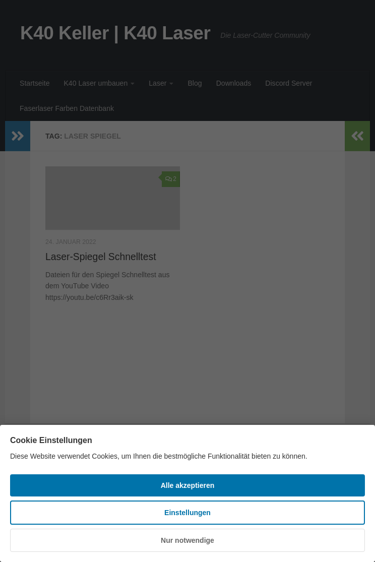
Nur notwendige (187, 540)
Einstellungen (187, 513)
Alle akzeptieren (188, 485)
